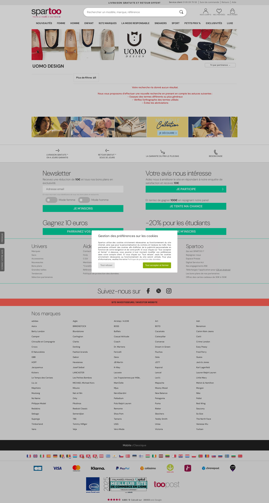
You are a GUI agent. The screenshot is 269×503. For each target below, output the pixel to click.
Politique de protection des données (144, 259)
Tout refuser (106, 265)
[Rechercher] (181, 12)
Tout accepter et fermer (157, 265)
